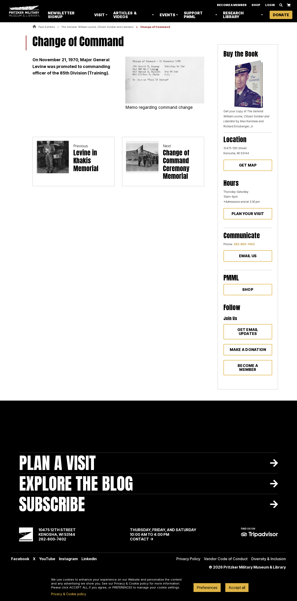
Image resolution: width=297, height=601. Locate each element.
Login (270, 5)
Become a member (248, 367)
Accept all (237, 587)
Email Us (248, 256)
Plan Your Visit (248, 213)
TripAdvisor (259, 534)
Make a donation (248, 349)
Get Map (248, 165)
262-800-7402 (244, 244)
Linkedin (89, 558)
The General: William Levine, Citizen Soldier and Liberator (97, 27)
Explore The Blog (76, 483)
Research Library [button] (233, 15)
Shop (256, 5)
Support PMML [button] (193, 15)
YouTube (47, 558)
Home (34, 27)
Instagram (68, 558)
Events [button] (168, 15)
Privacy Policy (188, 558)
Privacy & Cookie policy (68, 594)
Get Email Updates (247, 331)
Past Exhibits (47, 27)
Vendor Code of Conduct (226, 558)
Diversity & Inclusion (268, 558)
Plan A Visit (57, 463)
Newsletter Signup (61, 15)
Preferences (207, 587)
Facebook (20, 558)
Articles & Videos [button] (125, 15)
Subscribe (52, 504)
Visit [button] (100, 15)
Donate (281, 15)
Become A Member (232, 5)
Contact (139, 539)
